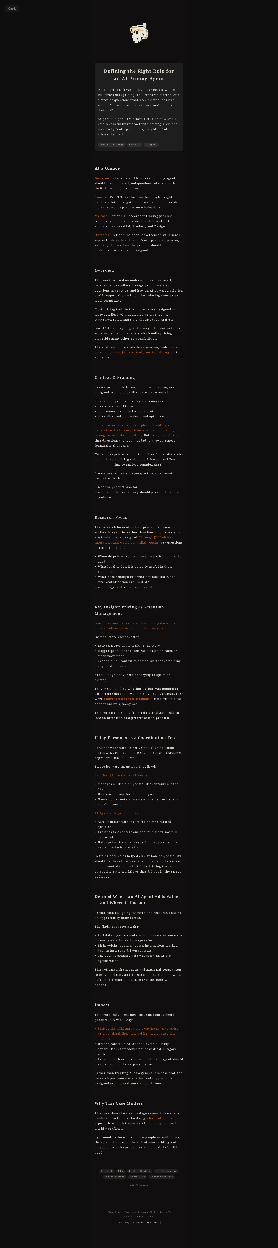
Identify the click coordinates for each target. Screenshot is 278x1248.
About (111, 1212)
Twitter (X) (165, 1212)
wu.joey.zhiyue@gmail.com (146, 1222)
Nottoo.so (139, 1216)
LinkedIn (128, 1216)
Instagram (143, 1212)
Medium (154, 1212)
